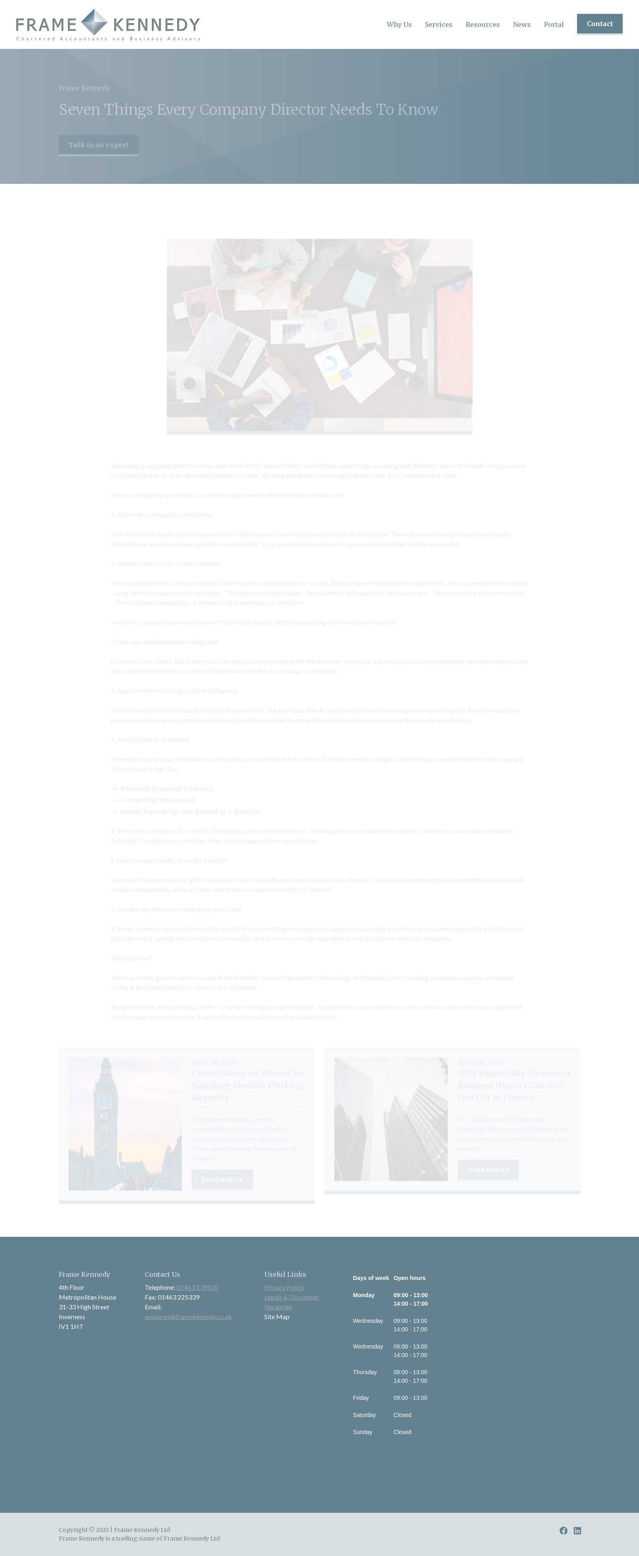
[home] (108, 24)
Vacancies (278, 1307)
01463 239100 (197, 1287)
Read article (222, 1186)
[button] (399, 24)
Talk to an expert (98, 148)
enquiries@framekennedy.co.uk (188, 1316)
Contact (600, 24)
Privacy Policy (284, 1287)
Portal (554, 24)
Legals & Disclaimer (291, 1297)
